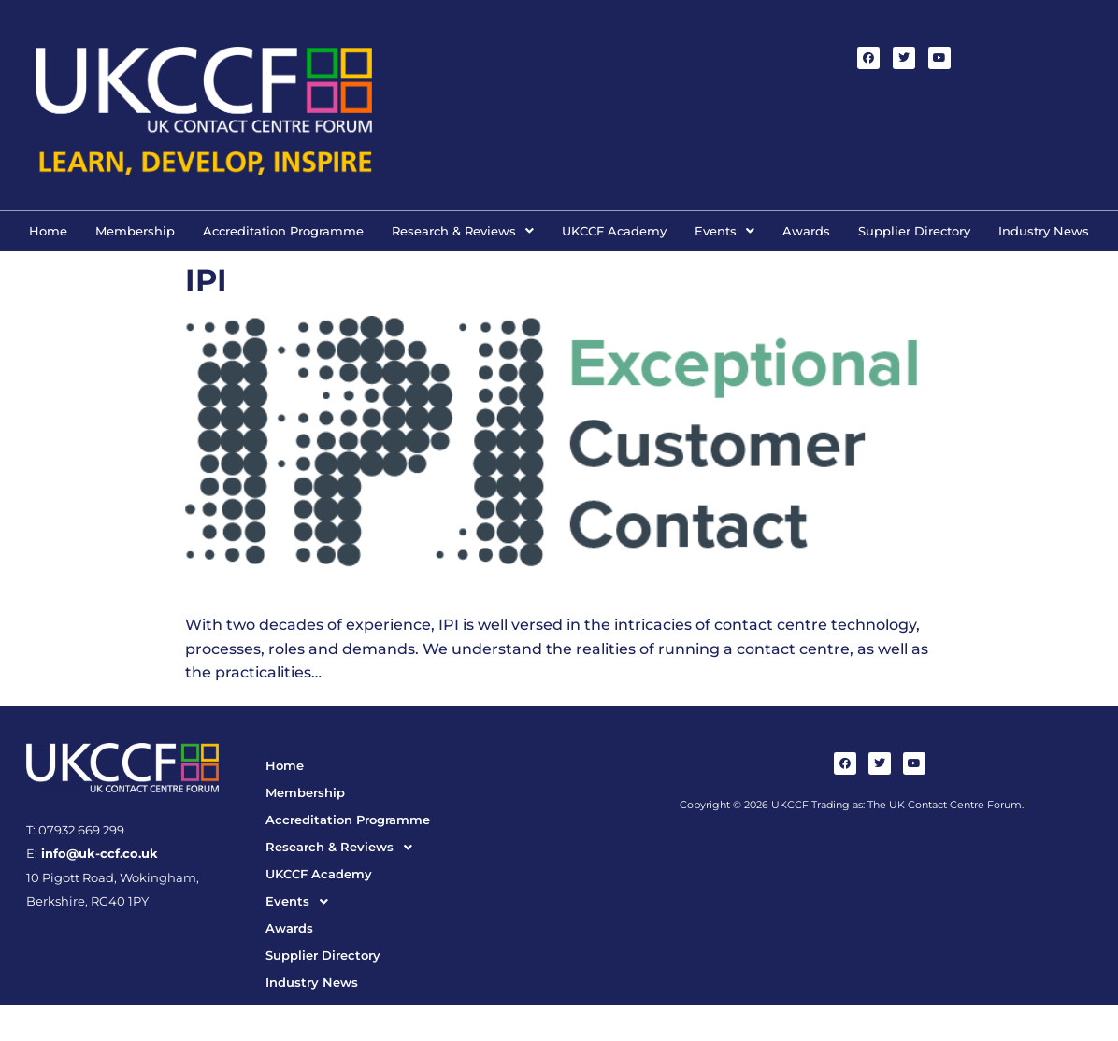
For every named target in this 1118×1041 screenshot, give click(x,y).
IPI (206, 280)
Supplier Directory (914, 230)
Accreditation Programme (283, 230)
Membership (135, 230)
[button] (463, 231)
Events (724, 230)
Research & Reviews (463, 230)
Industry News (1043, 230)
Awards (806, 230)
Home (48, 230)
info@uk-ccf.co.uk (97, 854)
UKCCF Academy (614, 230)
